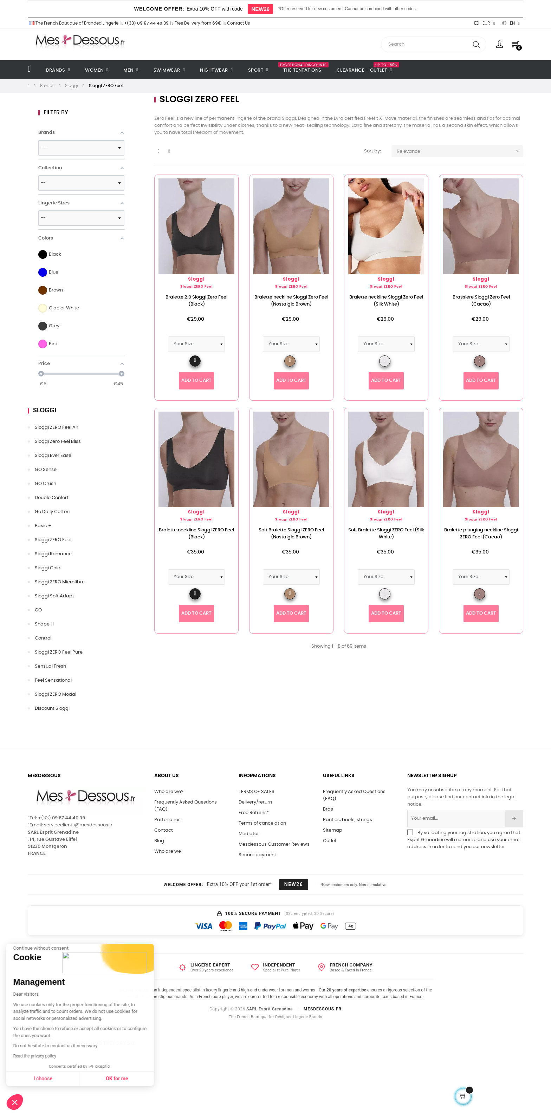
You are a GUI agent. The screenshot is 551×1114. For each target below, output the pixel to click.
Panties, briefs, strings (347, 820)
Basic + (43, 526)
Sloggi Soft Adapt (54, 596)
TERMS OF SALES (256, 791)
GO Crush (45, 483)
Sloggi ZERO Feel (53, 540)
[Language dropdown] (511, 23)
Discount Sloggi (52, 708)
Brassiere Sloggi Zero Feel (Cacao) (481, 301)
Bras (328, 809)
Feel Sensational (53, 680)
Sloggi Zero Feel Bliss (58, 441)
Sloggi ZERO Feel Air (56, 427)
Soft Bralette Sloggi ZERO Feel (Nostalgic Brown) (291, 533)
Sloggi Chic (47, 568)
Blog (159, 841)
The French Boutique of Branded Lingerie (73, 23)
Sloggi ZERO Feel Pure (59, 652)
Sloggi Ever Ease (53, 455)
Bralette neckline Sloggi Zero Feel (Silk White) (386, 301)
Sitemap (332, 830)
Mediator (249, 834)
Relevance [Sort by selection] (460, 151)
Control (43, 638)
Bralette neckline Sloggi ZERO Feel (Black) (196, 533)
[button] (14, 1102)
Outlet (330, 841)
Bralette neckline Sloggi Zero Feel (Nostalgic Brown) (291, 301)
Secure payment (257, 855)
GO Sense (46, 469)
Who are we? (168, 791)
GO (38, 610)
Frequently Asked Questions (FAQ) (185, 806)
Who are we (167, 851)
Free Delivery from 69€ (196, 23)
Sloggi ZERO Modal (55, 694)
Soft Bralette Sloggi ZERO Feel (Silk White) (386, 533)
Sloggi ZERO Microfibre (60, 582)
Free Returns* (254, 813)
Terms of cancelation (262, 823)
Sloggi (44, 410)
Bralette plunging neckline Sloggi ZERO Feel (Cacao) (481, 533)
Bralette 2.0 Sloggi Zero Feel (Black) (196, 301)
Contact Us (237, 23)
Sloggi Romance (53, 554)
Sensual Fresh (50, 666)
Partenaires (167, 820)
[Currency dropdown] (484, 23)
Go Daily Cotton (52, 512)
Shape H (44, 624)
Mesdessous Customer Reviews (274, 844)
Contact (163, 830)
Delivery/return (255, 802)
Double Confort (52, 498)
